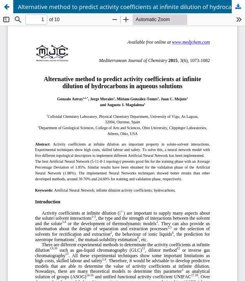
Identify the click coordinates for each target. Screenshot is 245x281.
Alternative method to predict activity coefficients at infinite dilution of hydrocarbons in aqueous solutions (131, 7)
